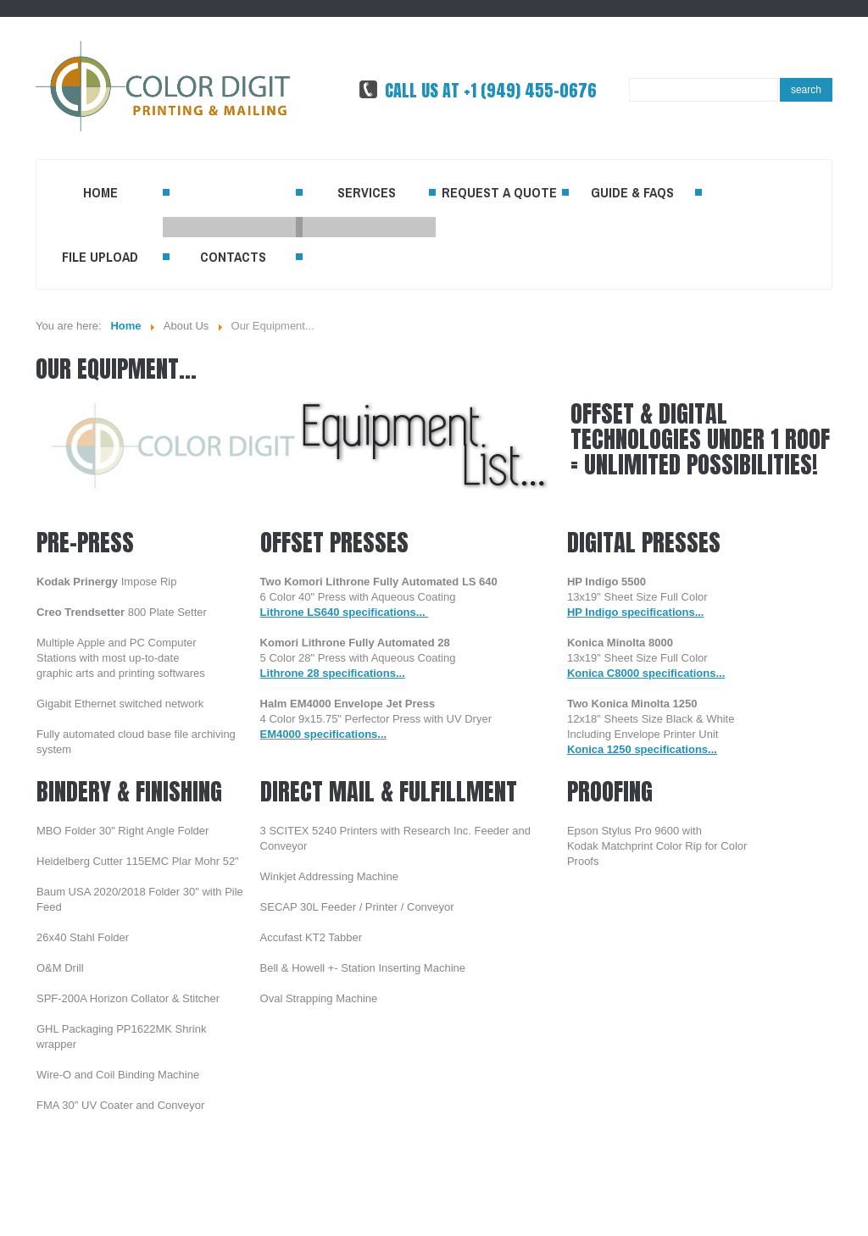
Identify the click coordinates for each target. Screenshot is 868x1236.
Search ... (629, 78)
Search (806, 90)
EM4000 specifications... (323, 734)
